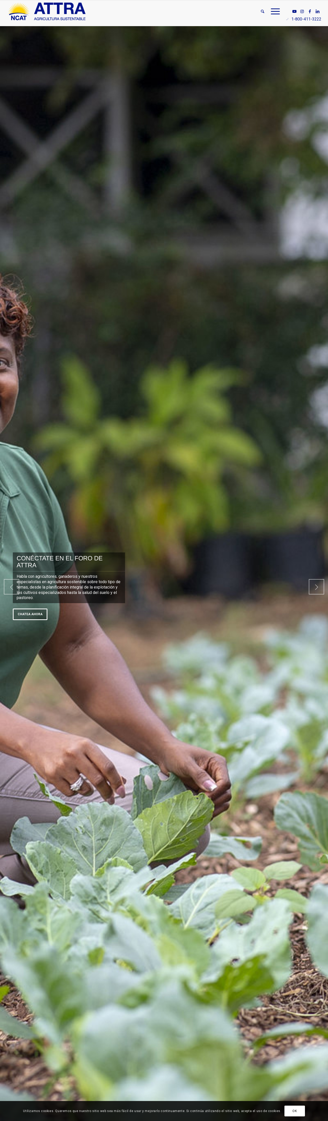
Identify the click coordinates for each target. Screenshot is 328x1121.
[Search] (263, 11)
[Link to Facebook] (310, 11)
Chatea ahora (30, 614)
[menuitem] (263, 11)
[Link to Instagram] (302, 11)
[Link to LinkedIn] (317, 11)
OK (294, 1111)
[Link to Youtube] (294, 11)
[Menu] (274, 11)
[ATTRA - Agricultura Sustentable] (47, 11)
